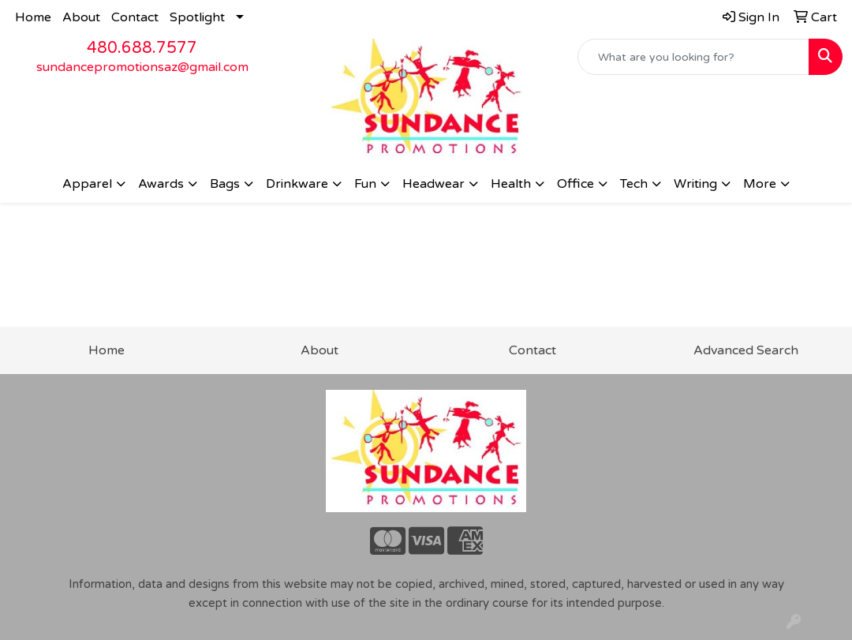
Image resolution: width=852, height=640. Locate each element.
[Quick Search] (693, 57)
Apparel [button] (87, 184)
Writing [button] (695, 184)
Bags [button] (225, 184)
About (81, 17)
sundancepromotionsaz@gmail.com (142, 67)
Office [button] (575, 184)
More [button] (759, 184)
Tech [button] (634, 184)
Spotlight (197, 17)
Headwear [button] (433, 184)
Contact (135, 17)
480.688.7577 (142, 48)
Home (33, 17)
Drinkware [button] (297, 184)
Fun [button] (365, 184)
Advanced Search (745, 350)
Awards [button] (161, 184)
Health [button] (511, 184)
